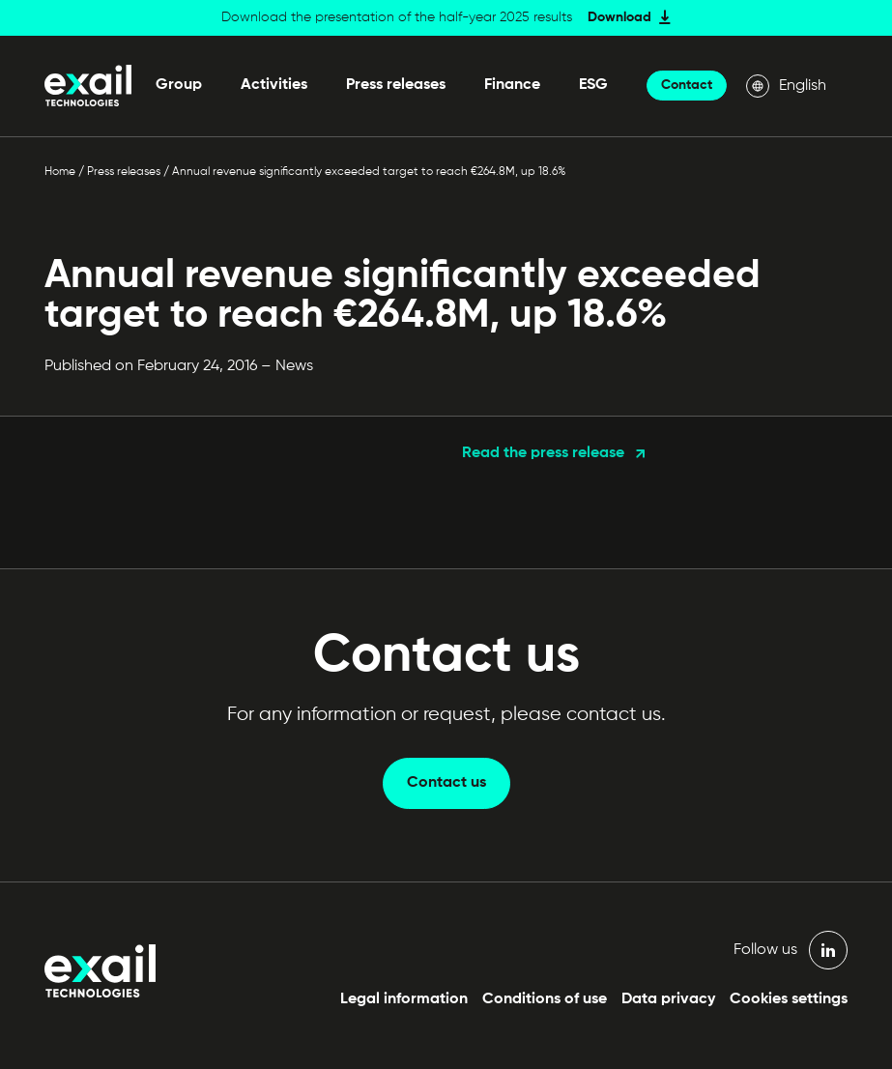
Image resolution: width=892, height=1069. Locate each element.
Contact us (446, 783)
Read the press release (543, 453)
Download (619, 17)
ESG (593, 85)
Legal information (404, 999)
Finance (512, 85)
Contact (686, 85)
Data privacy (668, 999)
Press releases (396, 85)
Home (59, 172)
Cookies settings (789, 999)
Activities (274, 85)
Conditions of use (544, 999)
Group (179, 85)
